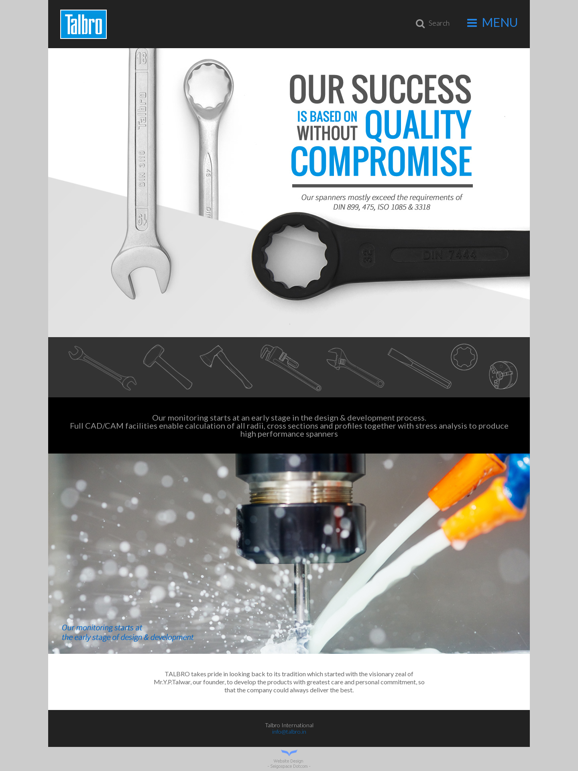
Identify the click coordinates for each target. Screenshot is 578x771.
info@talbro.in (289, 731)
